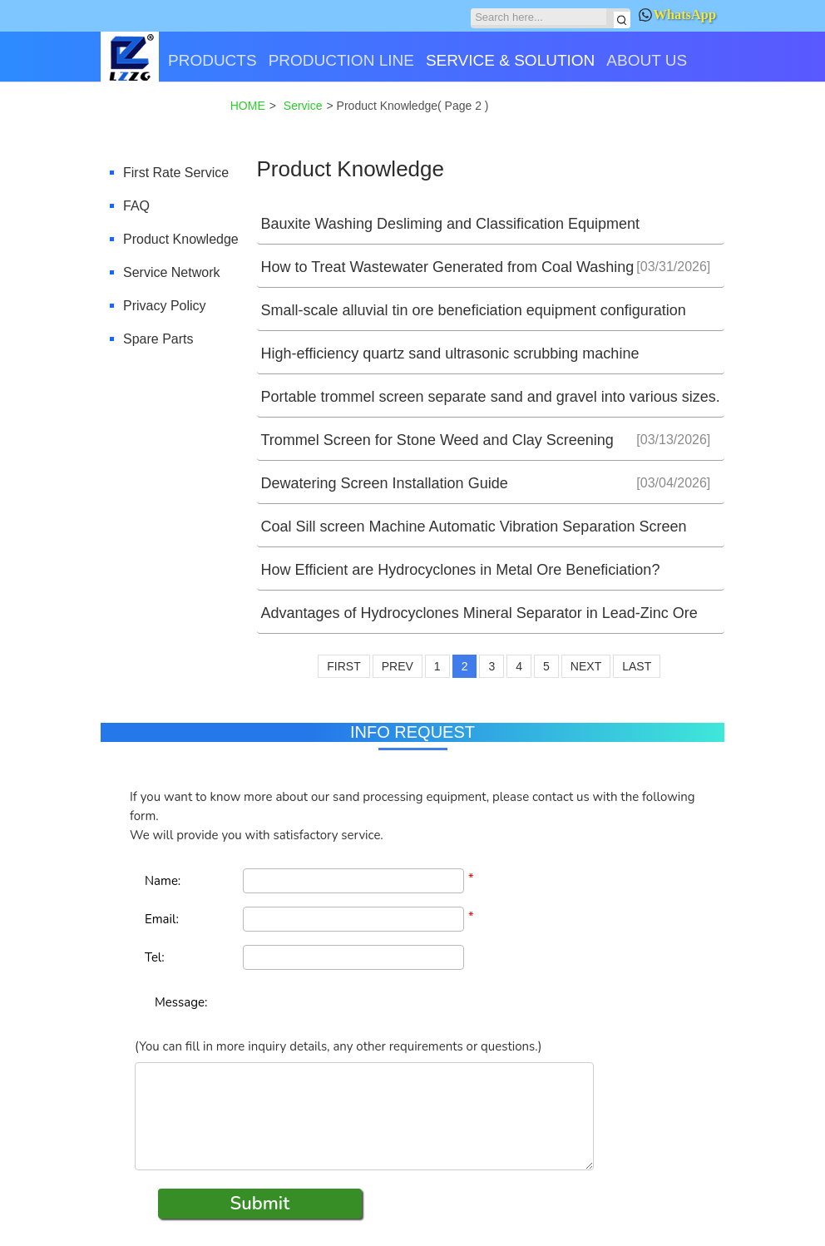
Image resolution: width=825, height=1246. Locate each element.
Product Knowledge (181, 239)
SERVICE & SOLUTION (510, 60)
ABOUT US (646, 60)
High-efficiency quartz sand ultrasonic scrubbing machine (450, 353)
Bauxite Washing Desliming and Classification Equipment (450, 223)
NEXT (586, 666)
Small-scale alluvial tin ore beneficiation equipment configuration (473, 310)
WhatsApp (677, 14)
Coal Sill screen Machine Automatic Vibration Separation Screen (474, 526)
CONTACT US (157, 118)
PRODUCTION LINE (341, 60)
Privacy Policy (164, 306)
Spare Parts (158, 339)
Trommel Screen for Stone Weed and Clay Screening (437, 440)
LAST (636, 666)
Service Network (171, 272)
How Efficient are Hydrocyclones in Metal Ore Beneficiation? (460, 569)
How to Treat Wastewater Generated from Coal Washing (448, 267)
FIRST (343, 666)
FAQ (136, 206)
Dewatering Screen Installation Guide (384, 483)
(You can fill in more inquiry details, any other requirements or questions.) (338, 1046)
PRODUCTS (212, 60)
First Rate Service (176, 173)
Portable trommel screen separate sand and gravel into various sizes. (490, 396)
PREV (397, 666)
